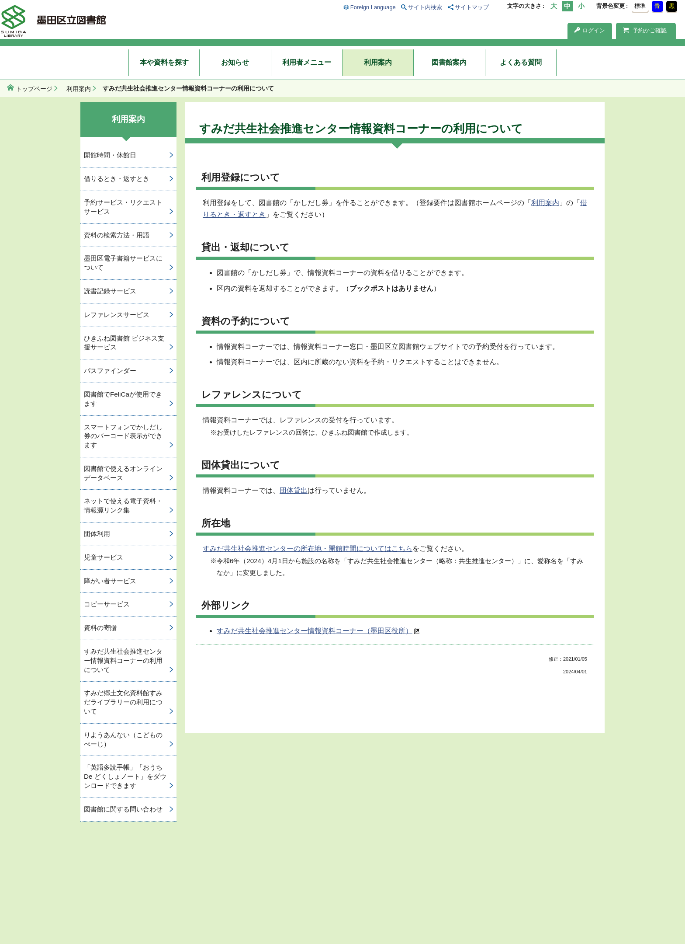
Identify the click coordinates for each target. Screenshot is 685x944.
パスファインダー (110, 370)
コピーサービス (107, 604)
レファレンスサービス (116, 314)
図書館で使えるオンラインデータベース (123, 473)
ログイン (589, 30)
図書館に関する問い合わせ (123, 809)
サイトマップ (472, 7)
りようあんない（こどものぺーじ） (123, 739)
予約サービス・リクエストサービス (123, 207)
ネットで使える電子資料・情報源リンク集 (123, 505)
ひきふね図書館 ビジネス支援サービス (124, 342)
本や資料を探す (164, 62)
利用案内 (378, 62)
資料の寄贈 (100, 627)
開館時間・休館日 (110, 155)
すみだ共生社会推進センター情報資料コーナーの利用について (123, 660)
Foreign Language (373, 7)
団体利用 (97, 533)
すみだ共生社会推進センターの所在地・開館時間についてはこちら (307, 548)
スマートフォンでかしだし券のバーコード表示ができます (123, 436)
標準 (640, 6)
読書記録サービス (110, 291)
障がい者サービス (110, 581)
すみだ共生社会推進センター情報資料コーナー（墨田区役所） (314, 630)
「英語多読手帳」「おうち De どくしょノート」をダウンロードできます (125, 776)
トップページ (34, 88)
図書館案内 (449, 62)
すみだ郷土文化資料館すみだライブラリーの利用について (123, 702)
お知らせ (235, 62)
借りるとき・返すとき (116, 178)
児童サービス (103, 557)
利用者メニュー (306, 62)
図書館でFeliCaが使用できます (123, 398)
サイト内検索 (425, 7)
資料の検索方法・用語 (116, 235)
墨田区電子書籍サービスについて (123, 262)
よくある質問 (521, 62)
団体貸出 (294, 490)
